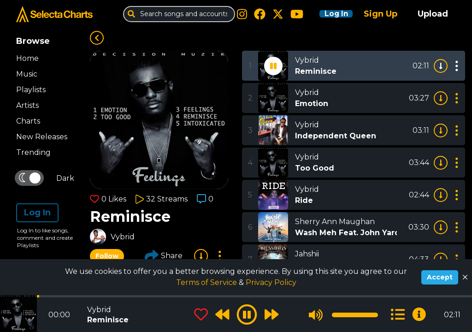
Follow (106, 256)
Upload (433, 14)
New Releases (41, 136)
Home (27, 58)
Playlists (31, 89)
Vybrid (123, 236)
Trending (33, 152)
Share (164, 256)
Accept (440, 277)
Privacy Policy (271, 282)
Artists (27, 105)
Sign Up (380, 14)
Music (26, 74)
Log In (330, 14)
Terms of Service (207, 282)
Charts (28, 121)
